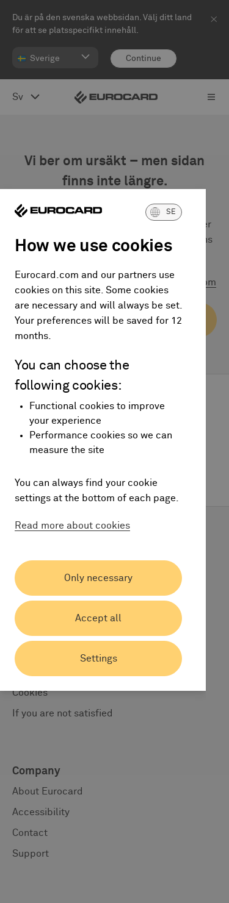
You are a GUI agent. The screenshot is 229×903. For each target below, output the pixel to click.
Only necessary (98, 578)
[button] (163, 212)
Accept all (98, 618)
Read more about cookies (72, 525)
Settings (98, 658)
